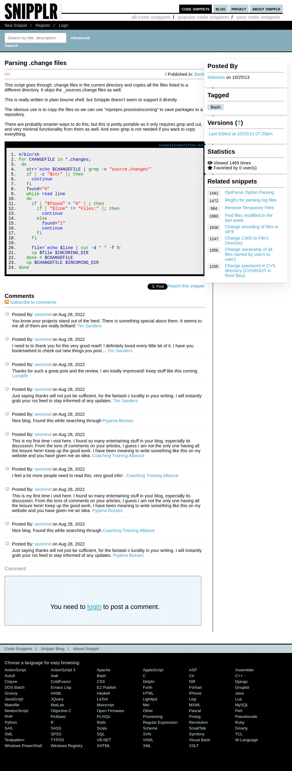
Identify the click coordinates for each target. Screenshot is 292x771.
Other (148, 733)
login (94, 629)
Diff (192, 703)
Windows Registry (67, 767)
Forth (147, 709)
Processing (153, 738)
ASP (193, 692)
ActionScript (15, 692)
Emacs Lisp (61, 709)
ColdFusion (61, 703)
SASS (56, 750)
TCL (239, 756)
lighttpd (150, 721)
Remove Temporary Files (249, 207)
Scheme (150, 750)
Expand (165, 145)
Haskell (103, 715)
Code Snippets (19, 671)
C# (191, 698)
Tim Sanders (89, 347)
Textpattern (14, 762)
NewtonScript (16, 733)
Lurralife (20, 397)
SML (9, 756)
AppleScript (153, 692)
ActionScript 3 (63, 692)
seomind (43, 336)
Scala (102, 750)
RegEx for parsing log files (251, 200)
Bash (216, 107)
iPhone (195, 715)
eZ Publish (106, 709)
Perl (238, 733)
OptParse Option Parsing (249, 192)
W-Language (246, 762)
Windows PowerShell (23, 767)
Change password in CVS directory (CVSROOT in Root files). (250, 270)
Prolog (194, 738)
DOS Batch (15, 709)
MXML (194, 727)
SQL (101, 756)
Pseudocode (246, 738)
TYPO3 (57, 762)
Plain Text (195, 145)
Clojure (11, 703)
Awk (54, 698)
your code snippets (258, 17)
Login (64, 25)
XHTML (103, 767)
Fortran (195, 709)
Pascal (195, 733)
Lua (238, 721)
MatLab (57, 727)
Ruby (239, 744)
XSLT (194, 767)
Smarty (241, 750)
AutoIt (10, 698)
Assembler (244, 692)
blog (221, 8)
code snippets (196, 8)
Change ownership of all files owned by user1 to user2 (248, 254)
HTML (148, 715)
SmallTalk (197, 750)
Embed (179, 145)
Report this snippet (186, 308)
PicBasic (58, 738)
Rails (101, 744)
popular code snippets (203, 17)
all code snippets (151, 17)
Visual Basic (200, 762)
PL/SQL (104, 738)
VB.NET (104, 762)
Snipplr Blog (53, 671)
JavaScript (14, 721)
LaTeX (102, 721)
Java (239, 715)
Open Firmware (110, 733)
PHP (9, 738)
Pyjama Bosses (118, 442)
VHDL (148, 762)
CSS (101, 703)
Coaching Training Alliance (118, 477)
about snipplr (266, 8)
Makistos (216, 77)
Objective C (61, 733)
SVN (147, 756)
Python (11, 744)
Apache (103, 692)
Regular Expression (160, 744)
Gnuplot (242, 709)
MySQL (241, 727)
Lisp (192, 721)
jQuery (57, 721)
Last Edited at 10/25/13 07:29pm (241, 133)
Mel (146, 727)
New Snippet (16, 25)
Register (43, 25)
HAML (56, 715)
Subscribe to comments (30, 324)
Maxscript (105, 727)
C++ (239, 698)
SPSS (56, 756)
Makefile (12, 727)
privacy (238, 8)
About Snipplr (86, 671)
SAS (9, 750)
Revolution (198, 744)
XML (147, 767)
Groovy (11, 715)
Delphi (148, 703)
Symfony (196, 756)
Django (241, 703)
